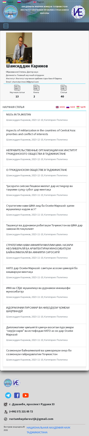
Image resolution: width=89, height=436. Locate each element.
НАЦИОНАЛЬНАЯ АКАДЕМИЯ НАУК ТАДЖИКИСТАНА (48, 430)
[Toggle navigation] (6, 26)
